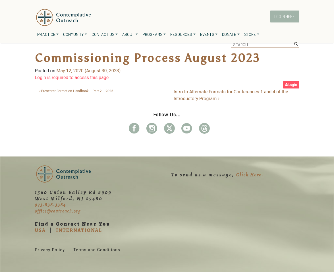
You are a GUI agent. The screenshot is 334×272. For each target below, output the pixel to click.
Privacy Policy (50, 250)
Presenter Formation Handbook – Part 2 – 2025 (76, 91)
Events (207, 34)
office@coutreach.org (58, 211)
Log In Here (284, 16)
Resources (181, 34)
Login (291, 85)
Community (73, 34)
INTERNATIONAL (79, 230)
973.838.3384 (50, 204)
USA (40, 230)
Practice (46, 34)
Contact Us (103, 34)
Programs (152, 34)
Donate (229, 34)
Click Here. (250, 174)
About (128, 34)
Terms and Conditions (96, 250)
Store (250, 34)
